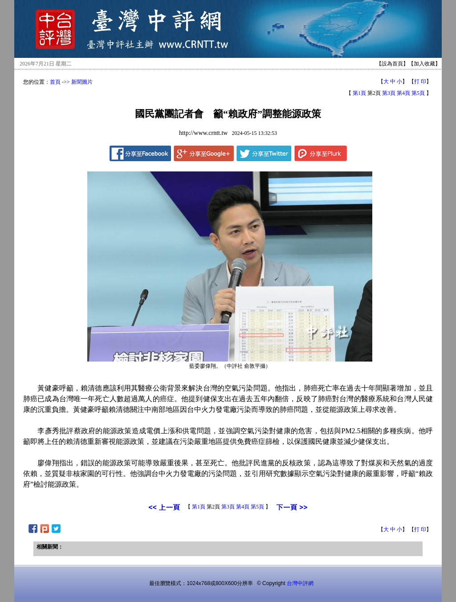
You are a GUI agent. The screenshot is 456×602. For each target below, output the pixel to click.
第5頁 (418, 93)
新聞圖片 (82, 82)
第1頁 (359, 93)
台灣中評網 (300, 583)
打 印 (420, 81)
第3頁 (388, 93)
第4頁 (403, 93)
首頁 (55, 82)
